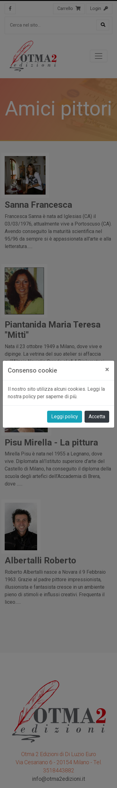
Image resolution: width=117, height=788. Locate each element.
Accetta (97, 416)
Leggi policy (64, 416)
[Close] (107, 369)
